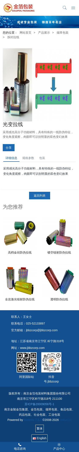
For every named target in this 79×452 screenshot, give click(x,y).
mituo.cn (66, 420)
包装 (42, 158)
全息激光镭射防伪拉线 (20, 299)
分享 (9, 147)
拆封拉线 (13, 37)
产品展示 (44, 32)
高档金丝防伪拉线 (20, 252)
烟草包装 (62, 32)
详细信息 (11, 158)
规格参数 (28, 158)
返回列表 (40, 195)
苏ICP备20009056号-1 (39, 404)
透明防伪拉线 (59, 299)
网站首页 (25, 32)
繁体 (40, 428)
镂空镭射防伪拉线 (59, 252)
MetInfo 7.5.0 (33, 420)
